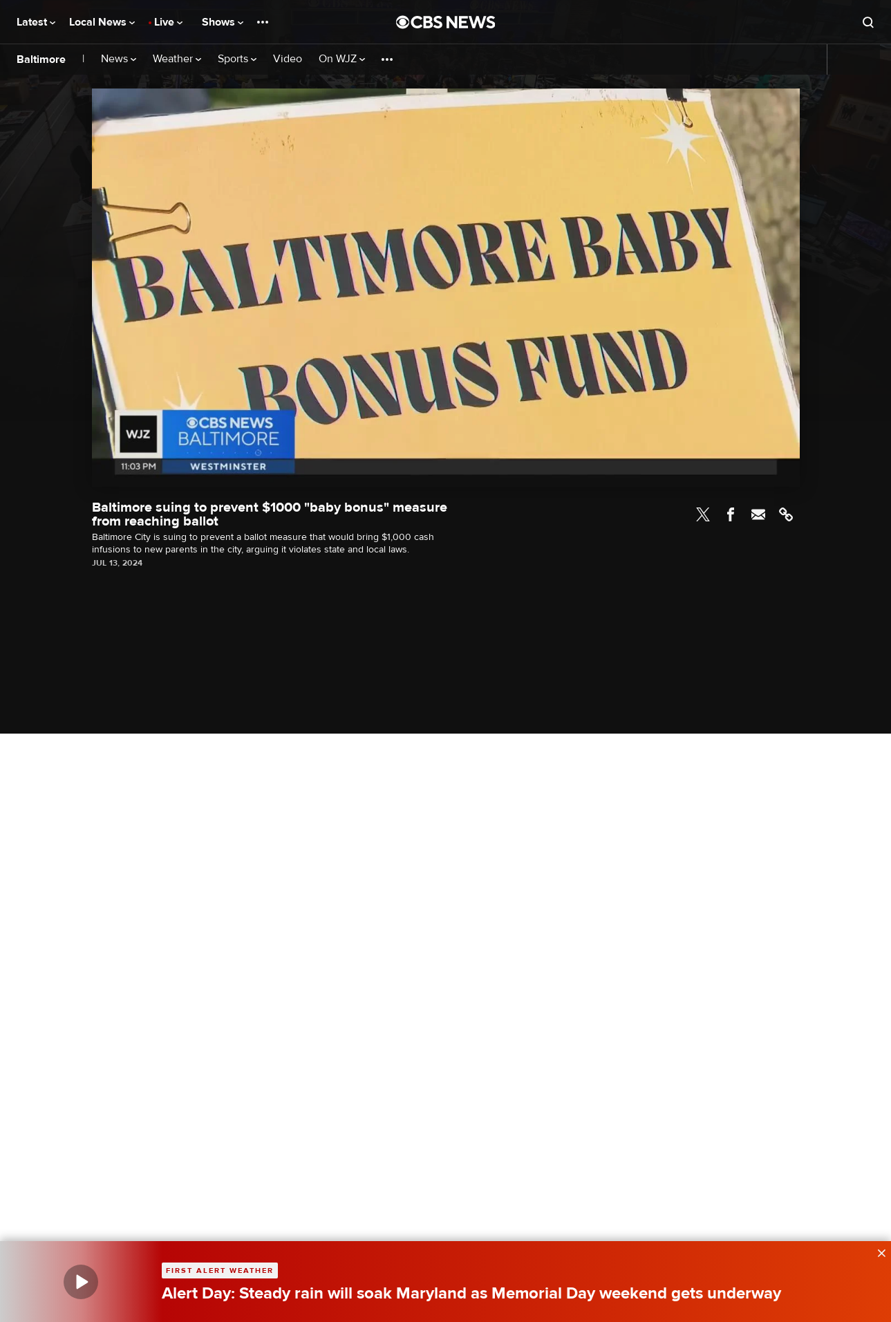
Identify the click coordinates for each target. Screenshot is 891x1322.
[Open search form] (868, 22)
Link (786, 514)
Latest (36, 22)
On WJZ (342, 59)
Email (758, 514)
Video (287, 59)
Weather (177, 59)
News (118, 59)
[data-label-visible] (877, 1251)
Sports (237, 59)
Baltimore (41, 59)
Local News (102, 22)
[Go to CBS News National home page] (446, 22)
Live (168, 22)
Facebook (731, 514)
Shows (222, 22)
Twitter (703, 514)
